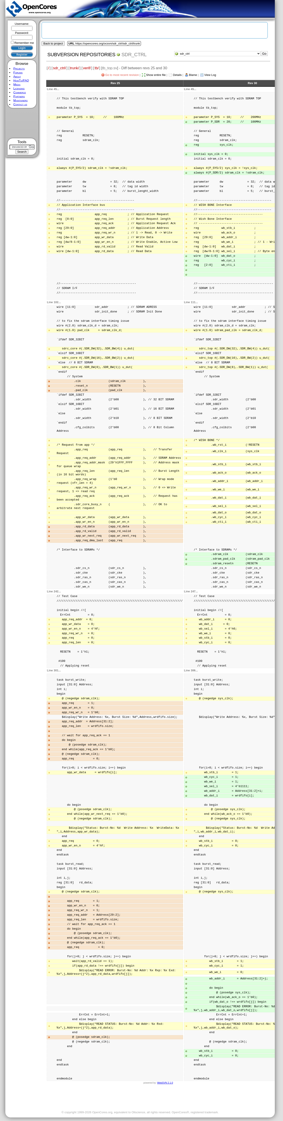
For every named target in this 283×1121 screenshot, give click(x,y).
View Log (210, 75)
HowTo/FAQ (21, 80)
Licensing (19, 88)
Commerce (19, 92)
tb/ (97, 68)
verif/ (87, 68)
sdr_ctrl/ (59, 68)
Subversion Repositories (81, 54)
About (17, 76)
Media (16, 84)
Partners (19, 96)
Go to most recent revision (122, 75)
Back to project (53, 43)
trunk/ (74, 68)
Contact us (20, 104)
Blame (193, 75)
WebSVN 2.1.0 (165, 1082)
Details (177, 75)
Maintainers (20, 100)
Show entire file (156, 75)
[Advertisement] (22, 123)
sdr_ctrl (133, 54)
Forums (18, 72)
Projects (19, 68)
